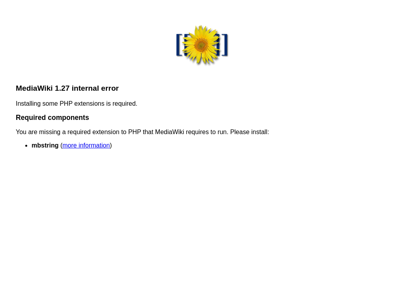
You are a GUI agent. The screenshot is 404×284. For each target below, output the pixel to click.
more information (86, 145)
